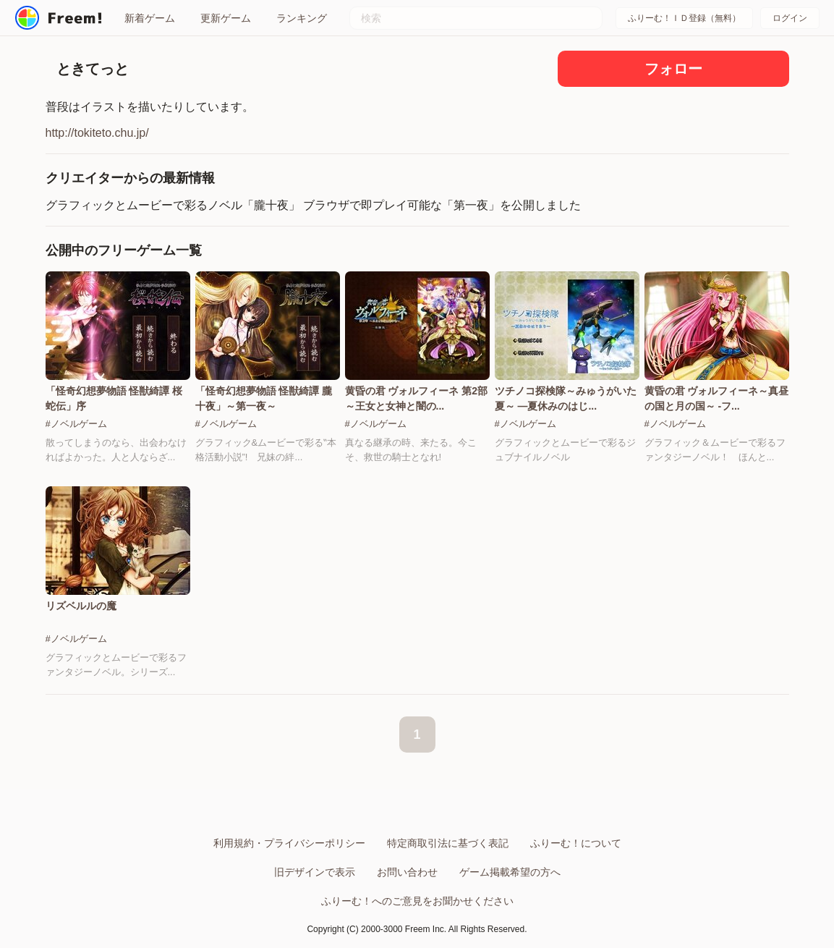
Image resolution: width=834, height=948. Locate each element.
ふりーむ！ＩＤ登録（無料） (684, 18)
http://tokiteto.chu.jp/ (97, 133)
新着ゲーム (149, 18)
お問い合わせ (407, 872)
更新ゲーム (225, 18)
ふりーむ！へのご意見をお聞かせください (417, 901)
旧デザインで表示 (314, 872)
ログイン (790, 18)
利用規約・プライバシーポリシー (289, 843)
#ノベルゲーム (76, 423)
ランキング (301, 18)
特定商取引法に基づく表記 (448, 843)
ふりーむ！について (575, 843)
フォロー (673, 69)
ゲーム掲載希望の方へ (510, 872)
